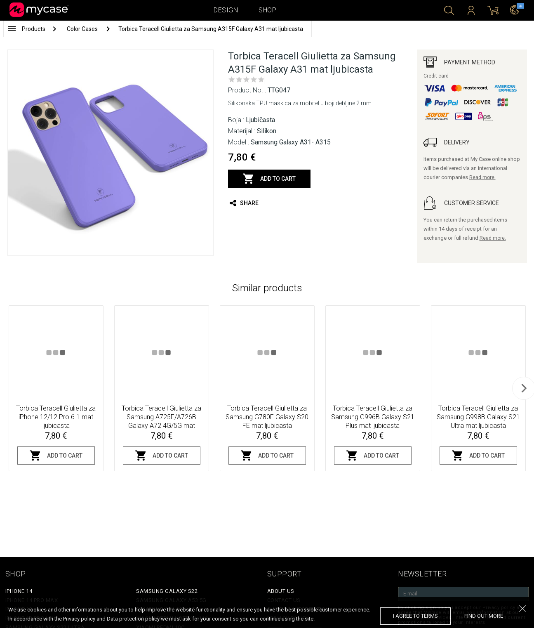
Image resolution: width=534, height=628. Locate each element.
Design (226, 10)
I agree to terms (415, 616)
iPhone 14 (19, 591)
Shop (267, 10)
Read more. (482, 177)
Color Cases (83, 29)
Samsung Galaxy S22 (167, 591)
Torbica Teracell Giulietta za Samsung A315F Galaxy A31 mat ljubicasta (210, 29)
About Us (280, 591)
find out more (483, 616)
